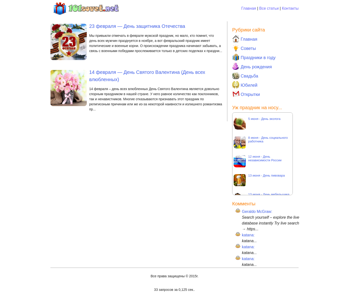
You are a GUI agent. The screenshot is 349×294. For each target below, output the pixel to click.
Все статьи (269, 8)
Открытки (246, 94)
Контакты (290, 8)
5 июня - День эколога (264, 119)
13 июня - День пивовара (266, 175)
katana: (248, 235)
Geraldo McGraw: (257, 211)
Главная (248, 8)
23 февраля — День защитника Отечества (137, 26)
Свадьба (245, 75)
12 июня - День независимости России (265, 158)
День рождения (252, 66)
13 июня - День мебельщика (269, 194)
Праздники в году (254, 57)
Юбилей (244, 84)
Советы (244, 48)
